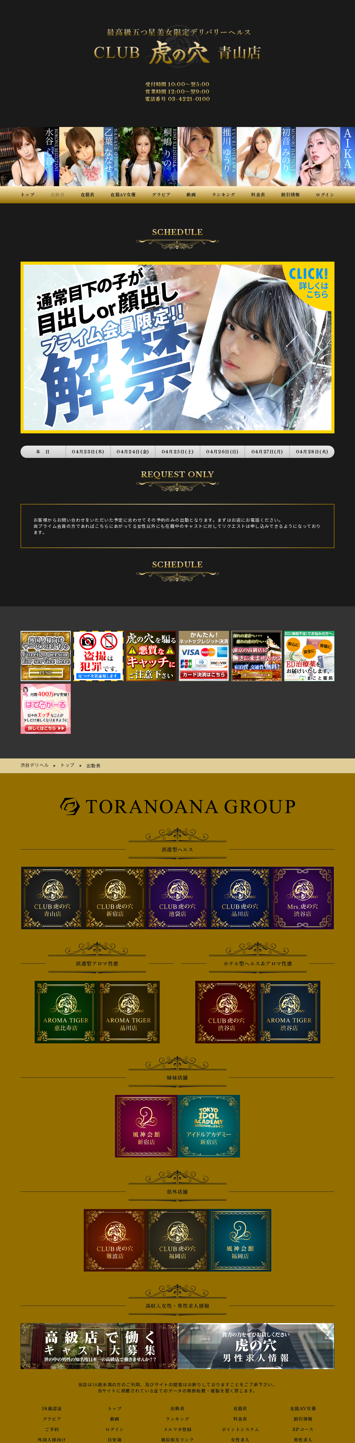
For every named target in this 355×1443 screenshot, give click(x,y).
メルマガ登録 (177, 1417)
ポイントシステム (240, 1417)
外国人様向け (52, 1428)
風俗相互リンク (177, 1428)
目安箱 (115, 1428)
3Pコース (303, 1417)
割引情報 (303, 1407)
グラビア (52, 1407)
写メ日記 (52, 1438)
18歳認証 (52, 1396)
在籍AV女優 (303, 1396)
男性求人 (303, 1428)
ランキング (177, 1407)
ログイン (114, 1417)
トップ (115, 1396)
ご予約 (52, 1417)
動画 (115, 1407)
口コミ (177, 1438)
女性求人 (240, 1428)
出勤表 (177, 1396)
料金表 (240, 1407)
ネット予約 (115, 1438)
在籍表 (240, 1396)
